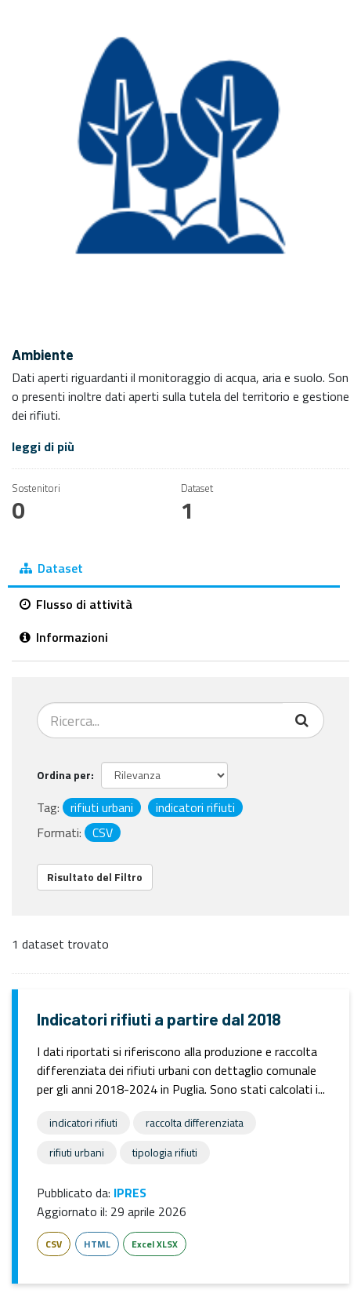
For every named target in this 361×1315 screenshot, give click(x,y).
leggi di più (43, 446)
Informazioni (64, 637)
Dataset (51, 568)
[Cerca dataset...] (160, 720)
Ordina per (64, 775)
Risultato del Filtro (95, 877)
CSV (53, 1244)
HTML (97, 1244)
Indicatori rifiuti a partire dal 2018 (159, 1019)
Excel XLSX (155, 1244)
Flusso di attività (76, 604)
